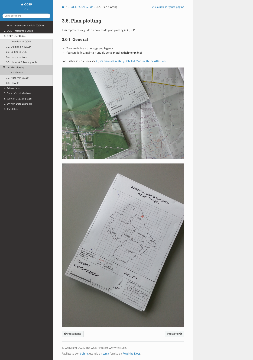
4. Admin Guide (12, 88)
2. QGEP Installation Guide (18, 31)
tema (106, 353)
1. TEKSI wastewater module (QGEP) (24, 25)
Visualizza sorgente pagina (168, 7)
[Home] (63, 6)
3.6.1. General (16, 73)
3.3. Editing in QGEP (17, 52)
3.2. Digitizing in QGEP (18, 47)
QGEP (28, 4)
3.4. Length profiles (16, 57)
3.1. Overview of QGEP (18, 41)
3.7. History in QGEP (17, 77)
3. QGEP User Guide (13, 36)
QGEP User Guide (80, 7)
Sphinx (84, 353)
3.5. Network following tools (21, 62)
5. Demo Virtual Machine (17, 93)
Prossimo (174, 333)
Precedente (72, 333)
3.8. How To (12, 83)
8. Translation (11, 109)
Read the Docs (131, 353)
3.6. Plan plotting (13, 67)
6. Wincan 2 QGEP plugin (18, 98)
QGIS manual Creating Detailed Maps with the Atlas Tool (131, 61)
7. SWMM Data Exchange (18, 103)
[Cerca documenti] (26, 15)
